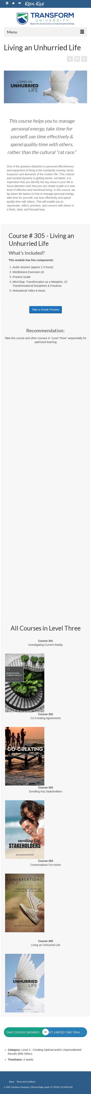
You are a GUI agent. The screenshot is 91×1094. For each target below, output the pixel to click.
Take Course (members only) (26, 1032)
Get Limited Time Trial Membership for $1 (67, 1032)
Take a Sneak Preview (45, 309)
